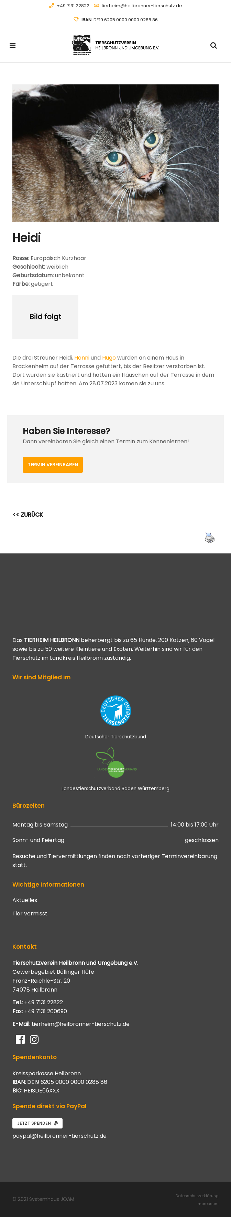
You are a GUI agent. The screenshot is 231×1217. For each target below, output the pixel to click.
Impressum (208, 1203)
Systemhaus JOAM (51, 1199)
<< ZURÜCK (27, 515)
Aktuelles (24, 900)
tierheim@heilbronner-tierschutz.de (142, 5)
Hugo (109, 358)
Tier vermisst (29, 913)
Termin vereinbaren (53, 464)
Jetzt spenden (37, 1123)
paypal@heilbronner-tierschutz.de (59, 1136)
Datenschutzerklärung (197, 1195)
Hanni (81, 358)
